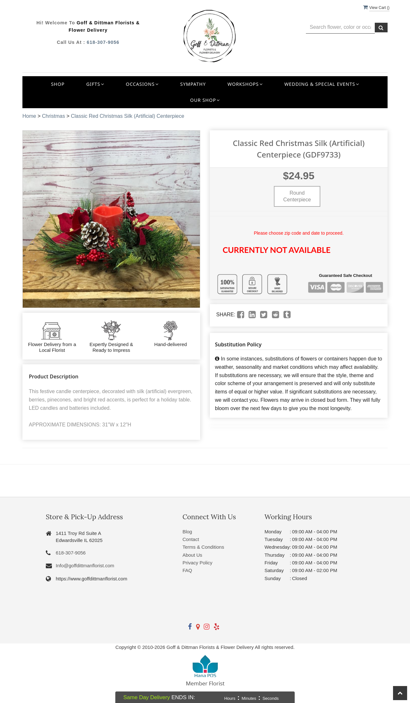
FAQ (187, 570)
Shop (58, 84)
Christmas (53, 116)
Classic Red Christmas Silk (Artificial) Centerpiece (127, 116)
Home (29, 116)
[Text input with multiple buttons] (340, 27)
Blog (187, 531)
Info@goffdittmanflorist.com (85, 565)
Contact (191, 539)
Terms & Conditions (203, 547)
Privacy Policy (197, 562)
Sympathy (193, 84)
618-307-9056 (103, 42)
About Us (192, 555)
